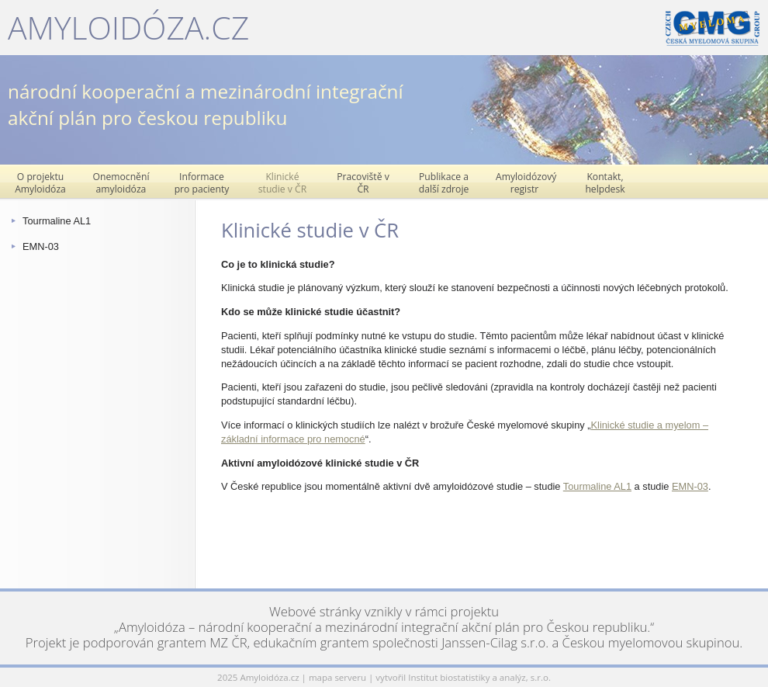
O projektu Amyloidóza (40, 183)
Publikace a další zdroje (444, 183)
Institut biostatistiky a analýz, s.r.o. (479, 677)
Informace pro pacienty (202, 183)
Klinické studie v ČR (282, 183)
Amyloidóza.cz (128, 27)
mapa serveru (337, 677)
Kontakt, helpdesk (604, 183)
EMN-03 (40, 246)
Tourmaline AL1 (56, 221)
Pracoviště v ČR (363, 183)
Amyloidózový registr (526, 183)
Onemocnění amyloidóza (121, 183)
